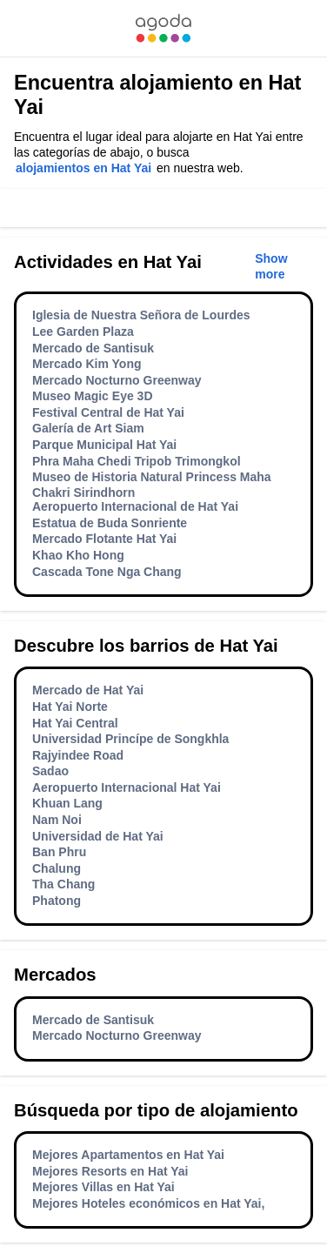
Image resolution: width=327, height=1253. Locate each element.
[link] (163, 28)
